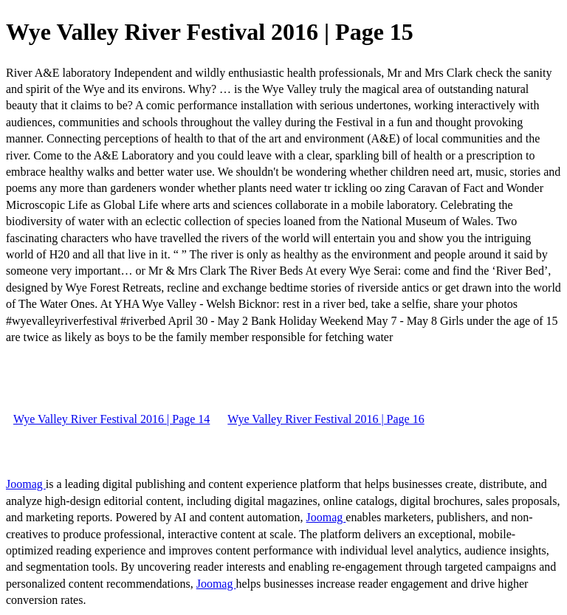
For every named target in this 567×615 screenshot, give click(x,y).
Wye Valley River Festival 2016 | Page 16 (325, 419)
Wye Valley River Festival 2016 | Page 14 (111, 419)
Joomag (26, 484)
